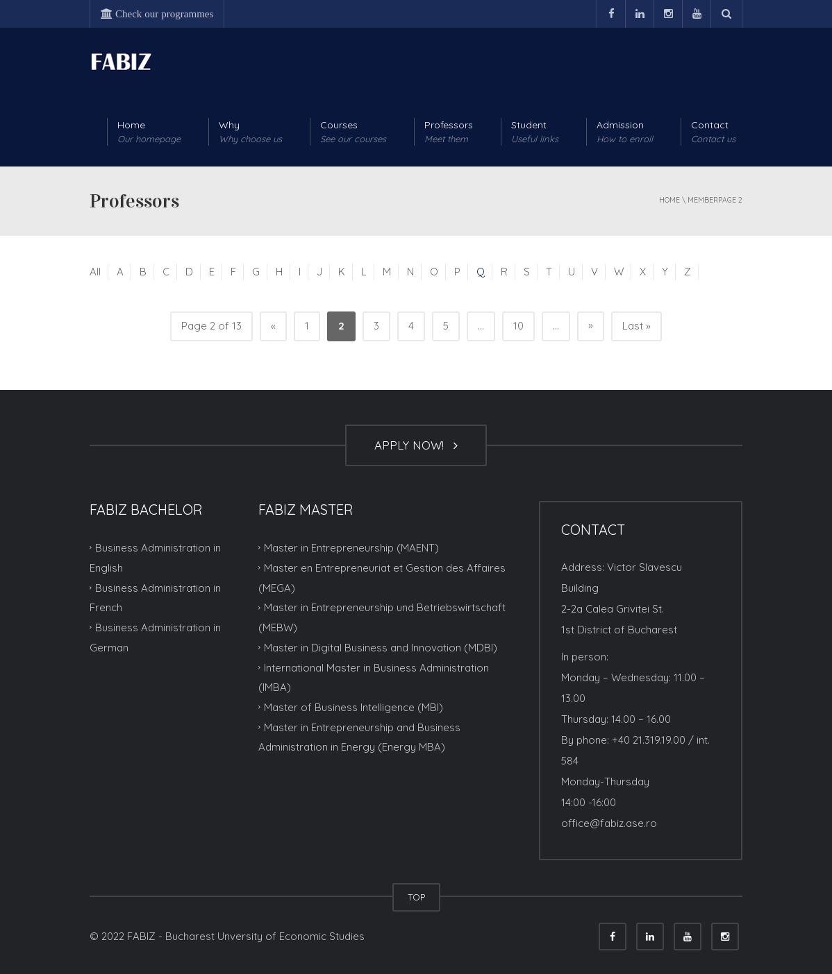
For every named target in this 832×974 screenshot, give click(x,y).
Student (534, 132)
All (95, 271)
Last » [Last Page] (636, 325)
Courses (353, 132)
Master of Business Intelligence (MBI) (353, 707)
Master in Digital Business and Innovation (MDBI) (380, 647)
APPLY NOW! (416, 445)
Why (250, 132)
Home (149, 132)
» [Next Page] (590, 325)
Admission (625, 132)
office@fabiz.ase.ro (609, 823)
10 (518, 325)
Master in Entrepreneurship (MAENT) (351, 547)
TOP (416, 897)
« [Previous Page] (273, 325)
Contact (713, 132)
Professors (448, 132)
